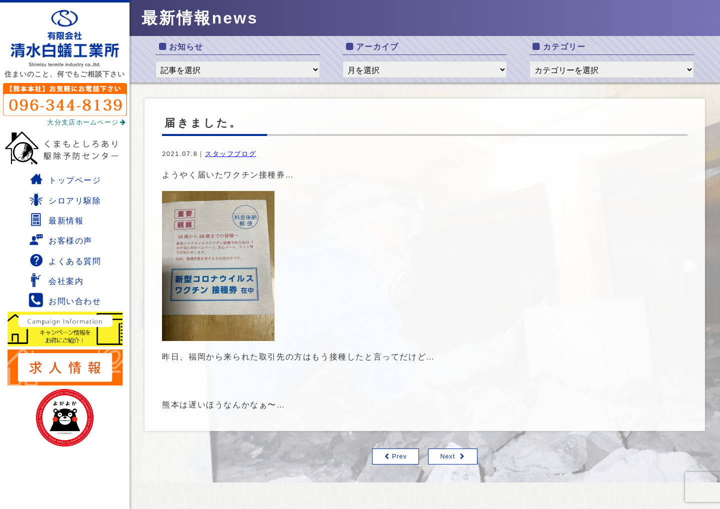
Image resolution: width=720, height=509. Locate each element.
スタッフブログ (230, 154)
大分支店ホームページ (86, 122)
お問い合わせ (65, 300)
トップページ (65, 179)
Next (448, 456)
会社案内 (56, 280)
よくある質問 (65, 260)
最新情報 (56, 219)
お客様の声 (60, 239)
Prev (399, 456)
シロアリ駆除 (65, 199)
